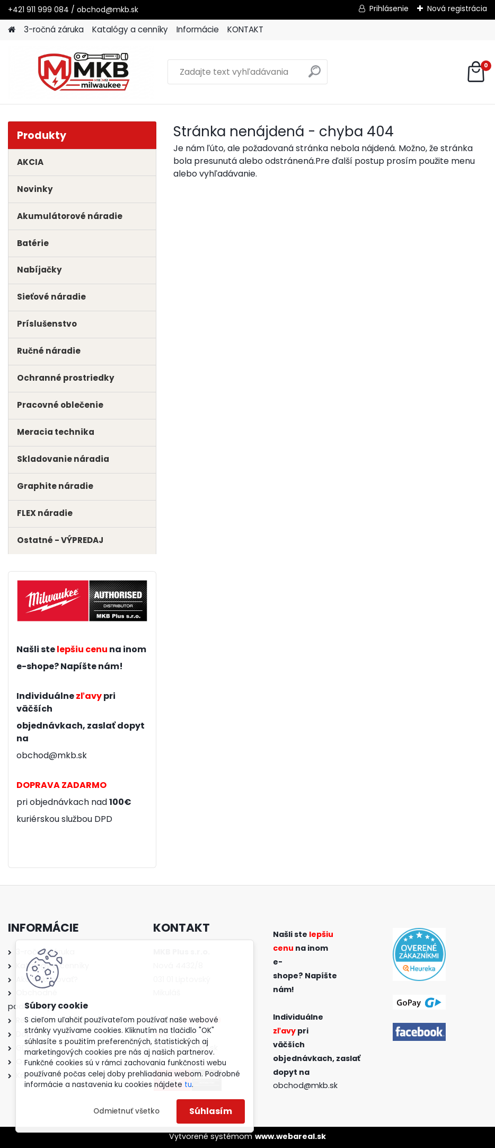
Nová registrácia (457, 8)
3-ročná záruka (54, 29)
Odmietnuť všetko (126, 1111)
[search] (314, 75)
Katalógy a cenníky (130, 29)
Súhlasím (210, 1111)
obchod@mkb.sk (51, 755)
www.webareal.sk (290, 1136)
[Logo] (81, 72)
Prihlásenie (389, 8)
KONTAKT (245, 29)
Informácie (197, 29)
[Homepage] (11, 30)
